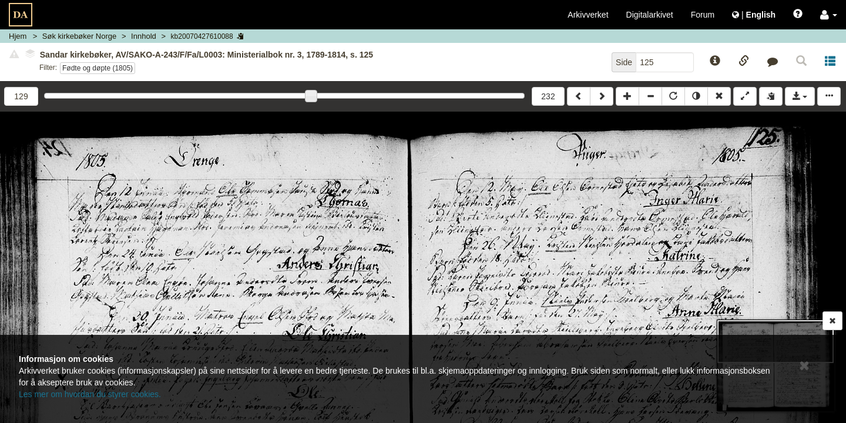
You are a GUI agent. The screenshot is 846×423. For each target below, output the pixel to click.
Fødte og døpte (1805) (97, 68)
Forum (702, 14)
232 (548, 96)
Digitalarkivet (649, 14)
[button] (828, 14)
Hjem (17, 36)
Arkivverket (588, 14)
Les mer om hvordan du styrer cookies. (90, 394)
